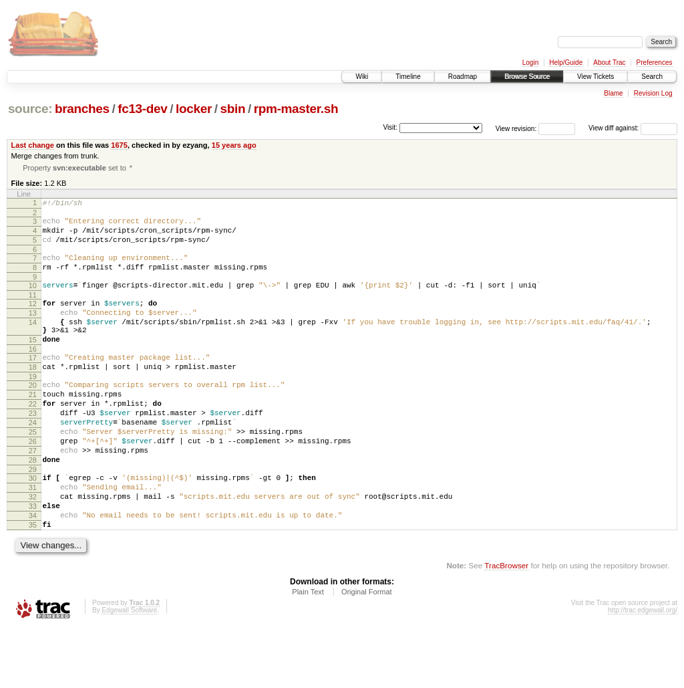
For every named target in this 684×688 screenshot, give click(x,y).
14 (33, 342)
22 (33, 437)
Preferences (655, 62)
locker (194, 109)
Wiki (361, 76)
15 (33, 363)
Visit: (390, 127)
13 (33, 330)
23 (33, 449)
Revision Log (653, 93)
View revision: (516, 128)
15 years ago (234, 145)
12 (33, 319)
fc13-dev (142, 109)
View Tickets (595, 76)
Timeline (407, 76)
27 (33, 494)
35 (33, 582)
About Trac (609, 62)
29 (33, 517)
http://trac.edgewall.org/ (642, 669)
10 (33, 299)
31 (33, 537)
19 (33, 406)
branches (82, 109)
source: (30, 109)
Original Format (366, 651)
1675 (119, 145)
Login (530, 62)
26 (33, 483)
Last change (32, 145)
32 (33, 548)
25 (33, 471)
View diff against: (632, 128)
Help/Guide (565, 62)
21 (33, 426)
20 (33, 415)
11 (33, 310)
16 (33, 374)
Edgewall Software (129, 669)
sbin (232, 109)
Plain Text (308, 651)
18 (33, 394)
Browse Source (527, 76)
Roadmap (462, 76)
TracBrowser (506, 624)
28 (33, 505)
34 (33, 571)
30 (33, 526)
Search (652, 76)
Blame (613, 93)
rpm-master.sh (296, 109)
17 (33, 383)
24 (33, 460)
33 (33, 560)
